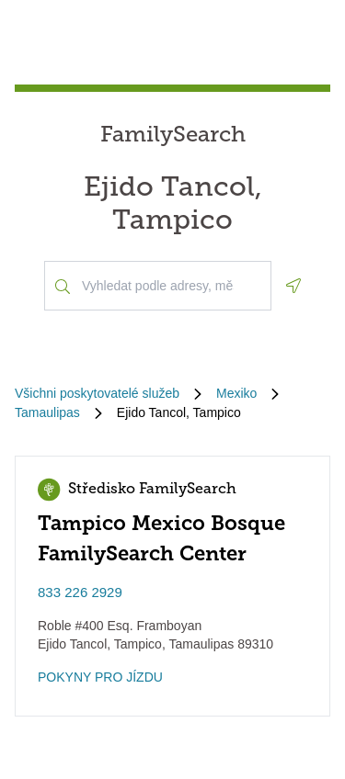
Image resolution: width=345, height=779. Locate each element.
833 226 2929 (80, 592)
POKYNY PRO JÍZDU (100, 677)
